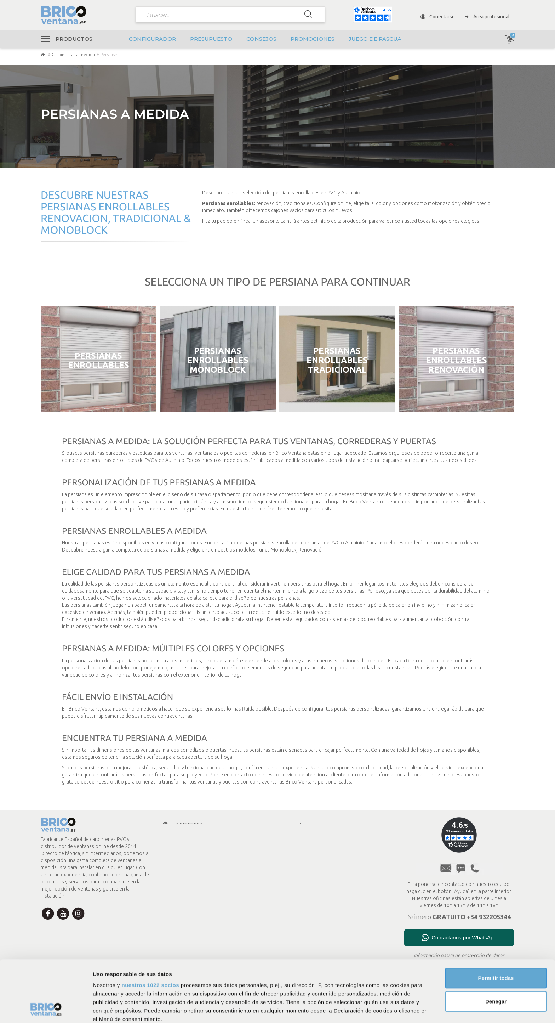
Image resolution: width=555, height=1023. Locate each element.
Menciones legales (314, 862)
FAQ (298, 871)
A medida (303, 889)
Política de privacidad (316, 834)
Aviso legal (305, 825)
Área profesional (487, 16)
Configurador (152, 38)
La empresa (182, 824)
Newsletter (181, 895)
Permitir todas (496, 920)
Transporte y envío (191, 852)
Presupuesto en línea (316, 880)
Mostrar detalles (383, 1009)
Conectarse (437, 16)
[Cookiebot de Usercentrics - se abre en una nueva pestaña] (46, 1009)
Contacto (178, 880)
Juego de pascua (375, 38)
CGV (298, 852)
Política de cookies (314, 843)
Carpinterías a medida (73, 54)
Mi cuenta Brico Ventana (197, 866)
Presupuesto (211, 38)
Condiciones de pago (193, 838)
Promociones (312, 38)
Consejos (261, 38)
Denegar (496, 943)
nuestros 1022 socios (150, 928)
